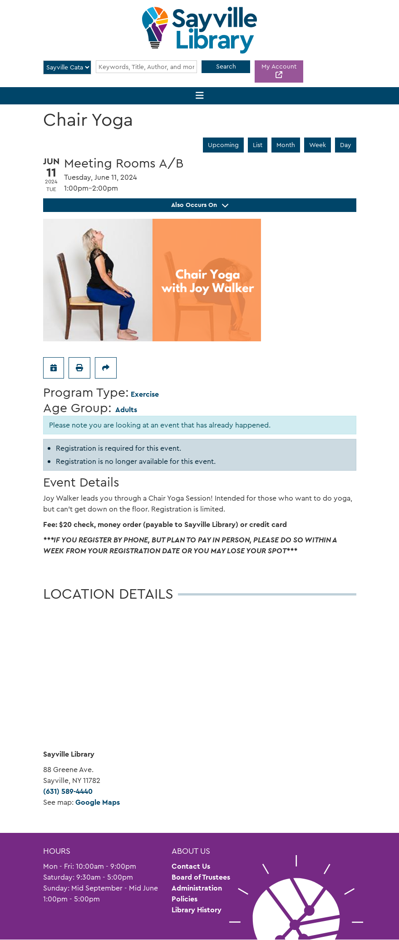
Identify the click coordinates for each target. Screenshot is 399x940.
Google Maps (97, 802)
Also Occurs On (199, 204)
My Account (278, 66)
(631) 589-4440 (68, 791)
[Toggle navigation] (199, 96)
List (257, 144)
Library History (197, 910)
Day (345, 144)
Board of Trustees (201, 877)
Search (226, 66)
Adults (126, 409)
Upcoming (223, 144)
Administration (197, 888)
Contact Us (191, 866)
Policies (184, 899)
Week (317, 144)
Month (285, 144)
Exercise (145, 394)
